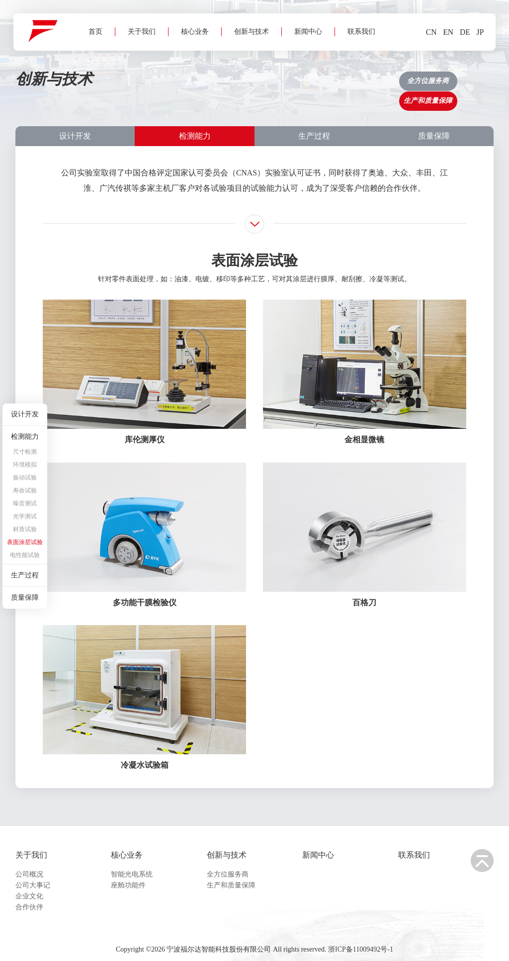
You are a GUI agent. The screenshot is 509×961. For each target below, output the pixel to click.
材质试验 (25, 529)
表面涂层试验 (25, 542)
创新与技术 (247, 68)
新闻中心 (304, 68)
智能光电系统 (132, 866)
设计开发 (75, 119)
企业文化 (29, 887)
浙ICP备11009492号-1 (360, 944)
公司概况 (29, 866)
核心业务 (191, 68)
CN (427, 33)
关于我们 (138, 68)
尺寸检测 (25, 451)
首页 (91, 68)
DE (461, 33)
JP (477, 33)
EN (444, 33)
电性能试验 (25, 555)
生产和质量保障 (231, 877)
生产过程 (314, 119)
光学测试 (25, 516)
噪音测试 (25, 503)
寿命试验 (25, 490)
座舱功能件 (128, 877)
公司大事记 (32, 877)
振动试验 (25, 477)
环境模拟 (25, 464)
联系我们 (357, 68)
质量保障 (434, 119)
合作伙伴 (29, 898)
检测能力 (195, 119)
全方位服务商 (228, 866)
